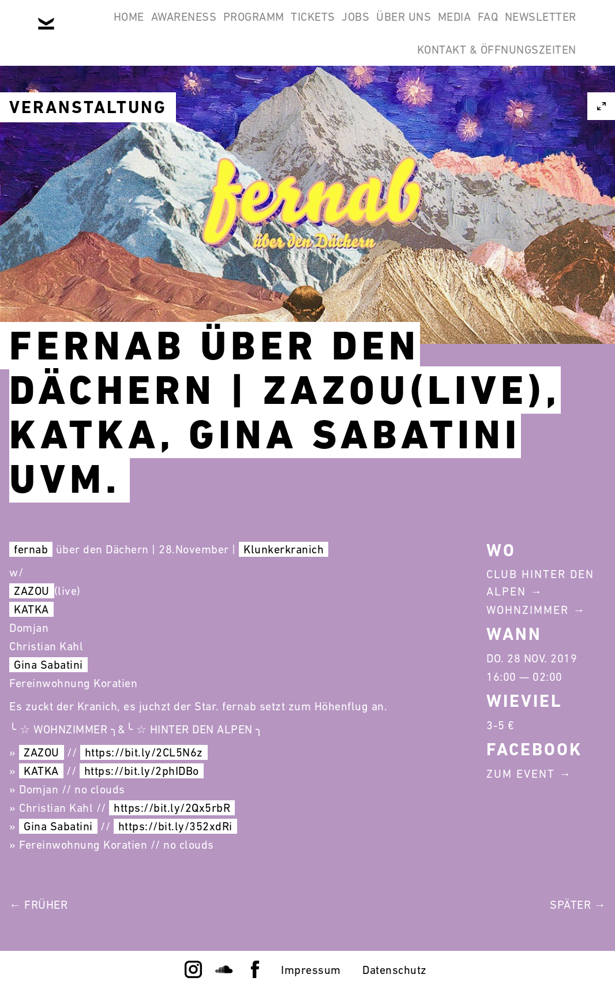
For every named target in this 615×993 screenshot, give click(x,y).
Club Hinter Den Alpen (540, 583)
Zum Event (520, 773)
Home (95, 27)
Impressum (311, 970)
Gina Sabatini (48, 664)
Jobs (382, 27)
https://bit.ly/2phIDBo (141, 771)
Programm (249, 27)
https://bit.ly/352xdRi (175, 826)
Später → (578, 904)
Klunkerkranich (283, 549)
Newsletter (352, 83)
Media (510, 27)
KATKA (31, 609)
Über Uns (444, 27)
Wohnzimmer (527, 610)
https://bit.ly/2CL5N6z (144, 752)
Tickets (324, 27)
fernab (31, 549)
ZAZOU (32, 590)
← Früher (38, 904)
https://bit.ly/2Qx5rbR (172, 807)
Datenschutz (394, 970)
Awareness (165, 27)
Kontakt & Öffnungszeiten (489, 83)
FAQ (559, 27)
